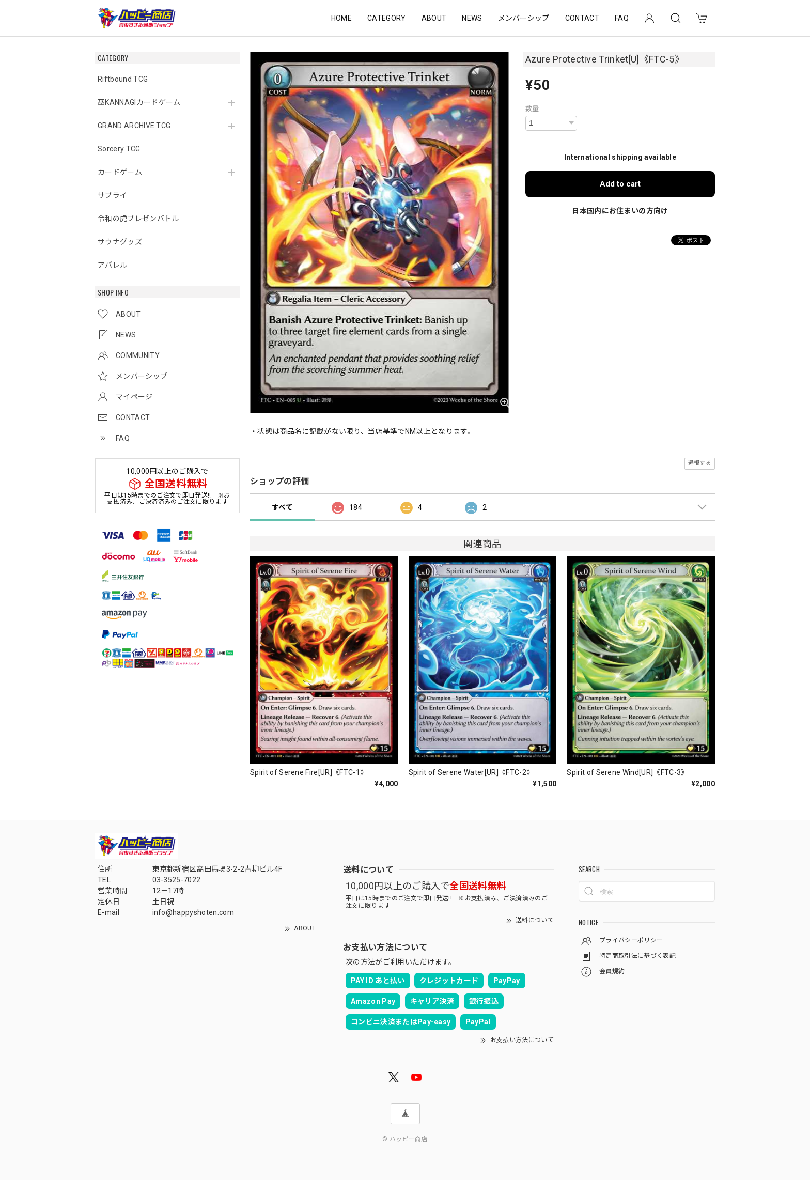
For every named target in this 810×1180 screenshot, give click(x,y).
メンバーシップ (524, 18)
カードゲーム (120, 172)
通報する (699, 463)
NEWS (472, 18)
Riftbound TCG (123, 79)
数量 (532, 109)
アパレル (112, 265)
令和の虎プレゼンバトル (138, 218)
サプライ (112, 195)
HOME (341, 18)
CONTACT (582, 18)
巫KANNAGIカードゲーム (139, 102)
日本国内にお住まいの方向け (620, 211)
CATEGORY (386, 18)
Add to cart (620, 184)
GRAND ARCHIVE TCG (134, 125)
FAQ (622, 18)
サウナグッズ (120, 242)
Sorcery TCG (119, 149)
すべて (282, 507)
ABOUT (434, 18)
